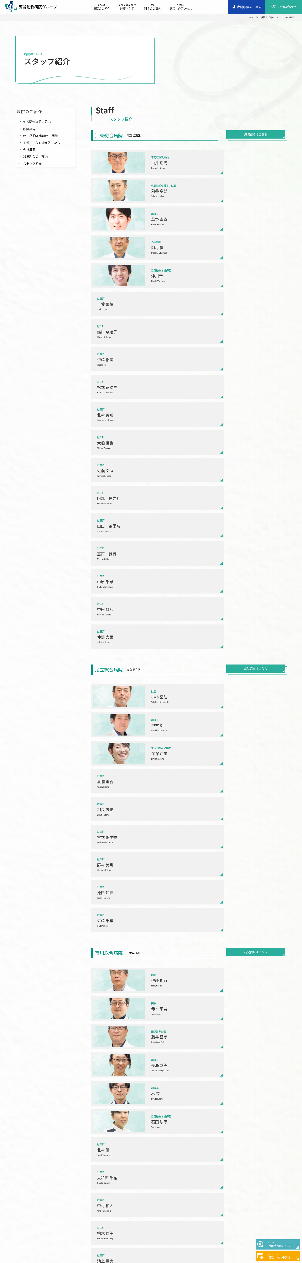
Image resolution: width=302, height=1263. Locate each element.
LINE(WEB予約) (88, 916)
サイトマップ (77, 1258)
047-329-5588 (216, 916)
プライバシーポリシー (48, 1258)
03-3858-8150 (137, 916)
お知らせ (196, 1190)
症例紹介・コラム (202, 1200)
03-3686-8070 (58, 1020)
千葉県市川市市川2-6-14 (223, 909)
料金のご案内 (154, 7)
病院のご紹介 (103, 7)
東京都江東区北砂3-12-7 (65, 909)
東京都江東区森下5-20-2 (144, 1013)
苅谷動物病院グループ (33, 7)
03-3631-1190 (137, 1020)
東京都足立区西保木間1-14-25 (148, 909)
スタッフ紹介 (286, 17)
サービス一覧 (119, 1200)
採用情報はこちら (56, 1223)
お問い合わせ (199, 1209)
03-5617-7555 (58, 916)
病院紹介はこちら (255, 134)
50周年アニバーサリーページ (210, 1218)
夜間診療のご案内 (56, 1208)
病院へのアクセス (183, 7)
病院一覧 (151, 1060)
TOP (243, 17)
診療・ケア (129, 7)
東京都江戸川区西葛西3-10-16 (69, 1013)
